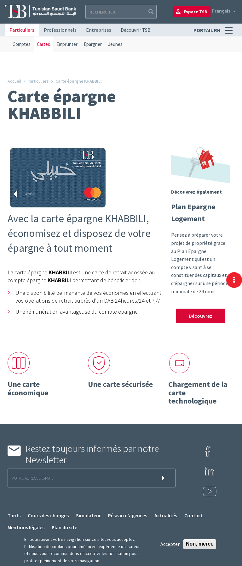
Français (221, 11)
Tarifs (14, 515)
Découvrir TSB (136, 30)
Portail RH (207, 30)
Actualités (165, 515)
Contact (193, 515)
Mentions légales (26, 527)
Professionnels (60, 30)
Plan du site (64, 527)
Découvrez (200, 316)
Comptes (22, 44)
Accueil (14, 81)
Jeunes (115, 44)
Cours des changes (48, 515)
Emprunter (67, 44)
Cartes (43, 44)
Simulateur (88, 515)
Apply (150, 12)
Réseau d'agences (127, 515)
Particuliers (21, 30)
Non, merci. (199, 544)
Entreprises (98, 30)
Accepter (170, 544)
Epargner (93, 44)
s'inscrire (164, 478)
